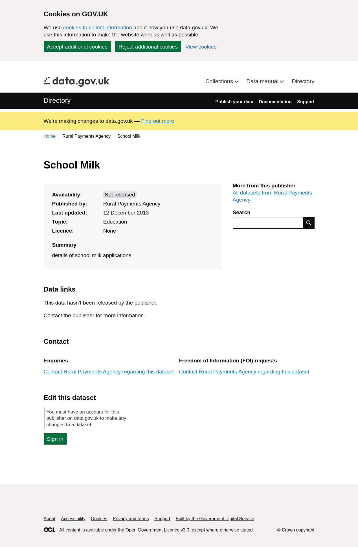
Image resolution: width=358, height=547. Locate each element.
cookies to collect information (97, 27)
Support (305, 101)
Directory (303, 81)
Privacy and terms (131, 518)
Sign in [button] (55, 439)
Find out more (157, 121)
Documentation (275, 101)
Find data (309, 222)
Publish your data (234, 101)
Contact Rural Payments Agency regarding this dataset (109, 372)
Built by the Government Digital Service (215, 518)
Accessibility (73, 518)
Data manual (263, 81)
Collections (219, 81)
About (50, 518)
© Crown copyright (296, 530)
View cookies (201, 46)
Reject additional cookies (148, 47)
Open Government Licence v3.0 (157, 530)
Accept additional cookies (77, 47)
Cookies (99, 518)
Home (50, 136)
